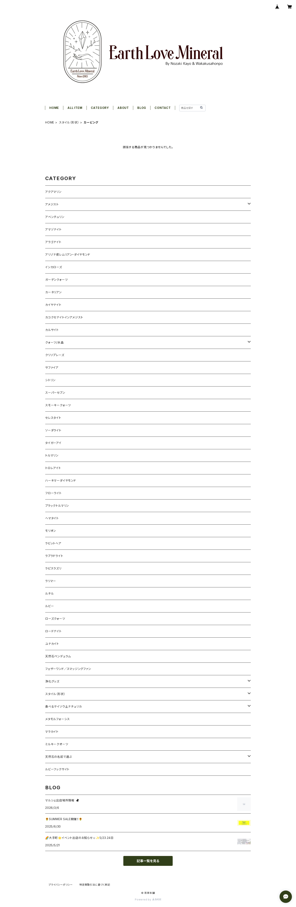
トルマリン (51, 455)
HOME (54, 107)
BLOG (141, 107)
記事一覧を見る (148, 861)
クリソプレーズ (54, 355)
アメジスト (52, 204)
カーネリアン (53, 292)
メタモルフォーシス (57, 719)
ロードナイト (53, 631)
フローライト (53, 493)
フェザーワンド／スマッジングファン (68, 669)
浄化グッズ (52, 681)
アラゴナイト (53, 242)
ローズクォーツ (55, 618)
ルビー (49, 606)
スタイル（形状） (69, 122)
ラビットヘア (53, 543)
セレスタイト (53, 417)
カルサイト (52, 330)
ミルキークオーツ (56, 744)
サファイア (52, 367)
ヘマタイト (52, 518)
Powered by (148, 899)
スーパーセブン (55, 392)
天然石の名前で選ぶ (58, 756)
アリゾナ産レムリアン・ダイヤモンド (67, 254)
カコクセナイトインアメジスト (64, 317)
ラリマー (50, 581)
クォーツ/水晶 (54, 342)
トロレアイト (53, 468)
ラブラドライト (54, 556)
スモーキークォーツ (58, 405)
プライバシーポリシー (61, 884)
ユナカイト (52, 643)
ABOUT (123, 107)
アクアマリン (53, 191)
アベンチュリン (54, 217)
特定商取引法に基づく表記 (94, 884)
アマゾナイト (53, 229)
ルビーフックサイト (57, 769)
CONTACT (163, 107)
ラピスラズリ (53, 568)
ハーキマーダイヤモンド (60, 480)
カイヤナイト (53, 304)
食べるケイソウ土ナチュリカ (63, 706)
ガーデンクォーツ (56, 279)
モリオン (50, 530)
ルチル (49, 593)
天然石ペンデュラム (58, 656)
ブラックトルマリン (57, 505)
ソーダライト (53, 430)
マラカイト (52, 731)
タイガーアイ (53, 443)
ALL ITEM (74, 107)
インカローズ (53, 267)
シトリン (50, 380)
